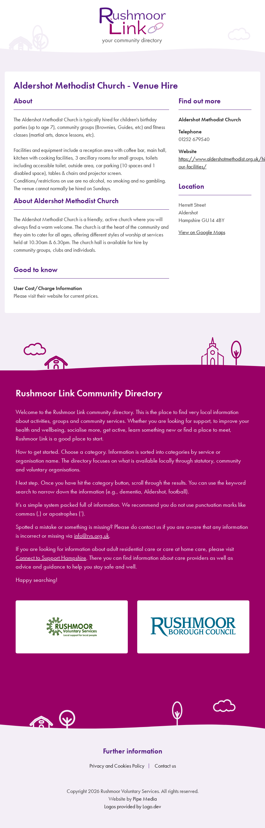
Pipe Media (145, 798)
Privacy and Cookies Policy (116, 765)
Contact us (165, 765)
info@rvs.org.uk (91, 535)
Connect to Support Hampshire (51, 558)
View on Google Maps (202, 232)
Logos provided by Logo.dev (132, 806)
